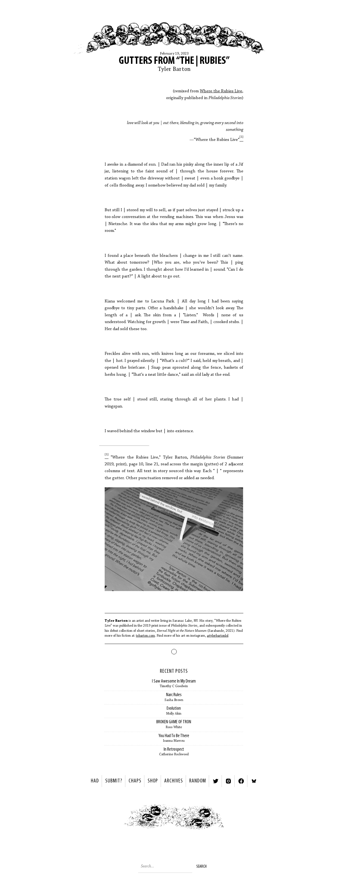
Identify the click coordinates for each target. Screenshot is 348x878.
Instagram (228, 781)
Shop (153, 781)
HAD (95, 781)
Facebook (241, 781)
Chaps (135, 781)
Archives (173, 781)
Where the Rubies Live (221, 91)
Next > (238, 818)
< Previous (110, 818)
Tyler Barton (174, 69)
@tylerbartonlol (217, 635)
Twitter (215, 781)
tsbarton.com (145, 635)
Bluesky (254, 781)
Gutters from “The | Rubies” (174, 61)
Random (197, 781)
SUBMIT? (113, 781)
